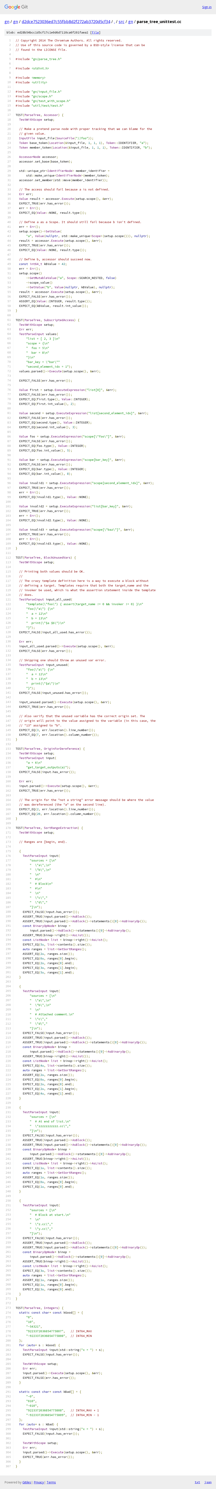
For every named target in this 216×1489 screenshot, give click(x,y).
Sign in (207, 7)
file (95, 32)
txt (197, 1482)
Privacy (39, 1482)
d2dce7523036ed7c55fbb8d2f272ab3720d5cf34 (66, 21)
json (208, 1482)
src (121, 21)
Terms (51, 1482)
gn (6, 21)
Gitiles (26, 1482)
